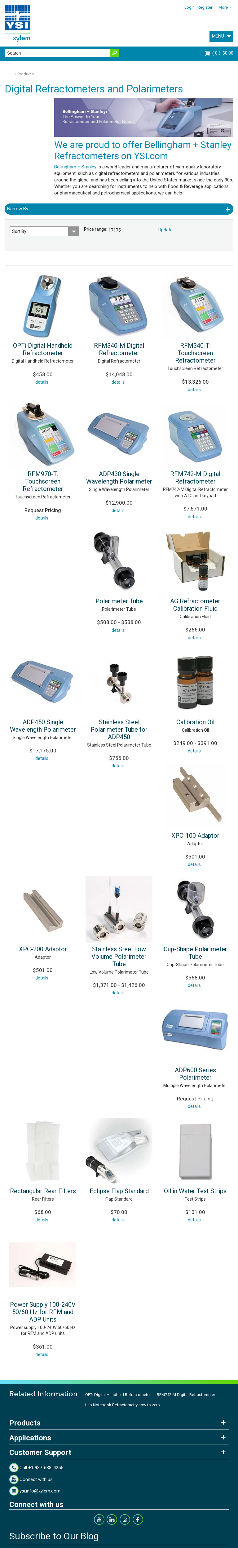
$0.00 (222, 53)
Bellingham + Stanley (75, 167)
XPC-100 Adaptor (195, 835)
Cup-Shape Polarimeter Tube (195, 952)
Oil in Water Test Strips (195, 1191)
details (41, 382)
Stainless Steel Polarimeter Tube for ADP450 (119, 729)
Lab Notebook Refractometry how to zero (122, 1405)
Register (204, 7)
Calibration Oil (195, 722)
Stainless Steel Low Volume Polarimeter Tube (119, 956)
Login (189, 7)
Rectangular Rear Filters (43, 1191)
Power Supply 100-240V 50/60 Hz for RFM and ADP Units (43, 1312)
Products (26, 74)
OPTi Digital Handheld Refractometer (43, 349)
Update (165, 229)
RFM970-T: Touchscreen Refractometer (43, 481)
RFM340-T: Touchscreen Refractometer (195, 353)
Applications (30, 1438)
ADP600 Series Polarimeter (195, 1073)
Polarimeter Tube (119, 601)
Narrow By (17, 209)
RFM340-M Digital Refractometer (119, 349)
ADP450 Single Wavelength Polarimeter (43, 725)
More (223, 7)
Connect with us (36, 1479)
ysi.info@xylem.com (40, 1491)
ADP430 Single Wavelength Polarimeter (119, 477)
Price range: (95, 229)
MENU (218, 36)
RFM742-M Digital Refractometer (195, 477)
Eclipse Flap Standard (119, 1191)
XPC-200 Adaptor (43, 949)
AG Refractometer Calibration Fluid (195, 604)
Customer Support (40, 1452)
